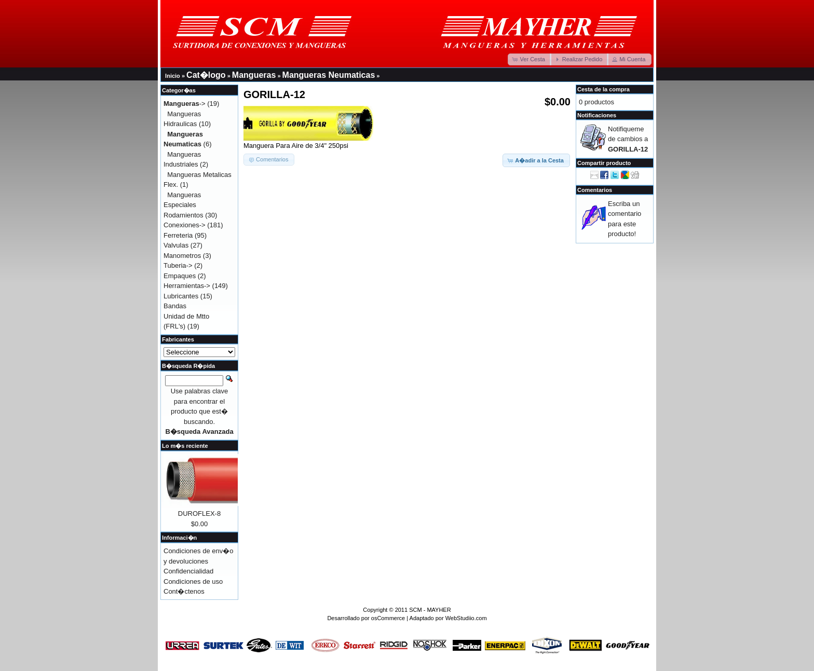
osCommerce (388, 618)
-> (185, 103)
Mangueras (254, 75)
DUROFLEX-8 (199, 513)
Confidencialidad (188, 571)
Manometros (182, 255)
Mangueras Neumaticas (328, 75)
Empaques (180, 276)
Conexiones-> (185, 225)
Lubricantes (181, 296)
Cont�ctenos (184, 591)
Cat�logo (206, 75)
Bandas (175, 306)
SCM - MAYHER (430, 610)
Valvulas (176, 245)
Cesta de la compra (603, 89)
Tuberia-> (178, 265)
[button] (529, 59)
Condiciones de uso (193, 581)
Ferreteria (178, 235)
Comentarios (594, 190)
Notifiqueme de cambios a (628, 139)
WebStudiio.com (466, 618)
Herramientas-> (187, 286)
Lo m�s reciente (185, 446)
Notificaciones (596, 115)
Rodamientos (184, 215)
